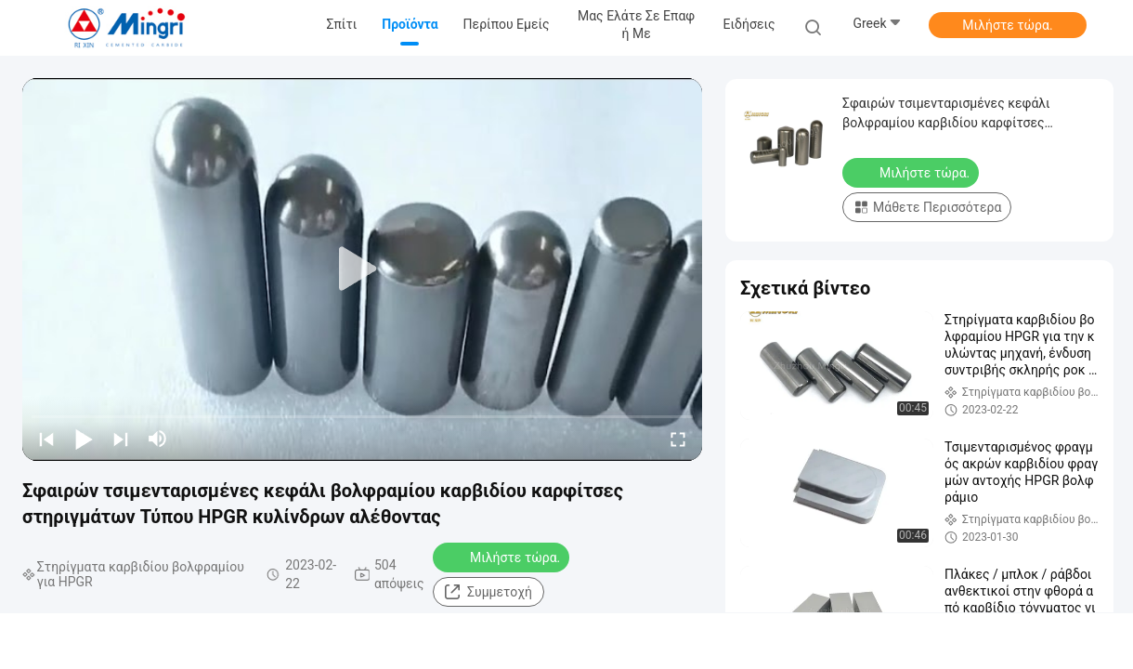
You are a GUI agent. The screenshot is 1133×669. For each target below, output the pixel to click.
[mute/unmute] (157, 439)
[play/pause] (83, 439)
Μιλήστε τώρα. (1007, 25)
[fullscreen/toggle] (678, 439)
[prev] (46, 439)
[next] (120, 439)
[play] (362, 269)
